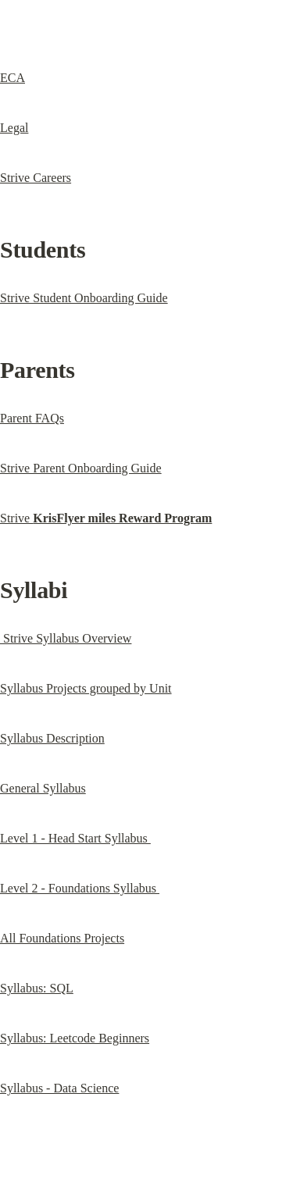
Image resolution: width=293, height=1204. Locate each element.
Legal (14, 127)
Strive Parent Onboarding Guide (81, 468)
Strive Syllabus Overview (65, 638)
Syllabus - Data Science (59, 1088)
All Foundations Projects (62, 938)
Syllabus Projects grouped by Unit (86, 688)
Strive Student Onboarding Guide (84, 298)
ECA (12, 77)
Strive (106, 518)
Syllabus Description (52, 738)
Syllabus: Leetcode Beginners (74, 1038)
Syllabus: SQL (36, 988)
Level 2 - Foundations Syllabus (79, 888)
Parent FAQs (32, 418)
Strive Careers (35, 177)
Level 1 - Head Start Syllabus (75, 838)
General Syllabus (43, 788)
